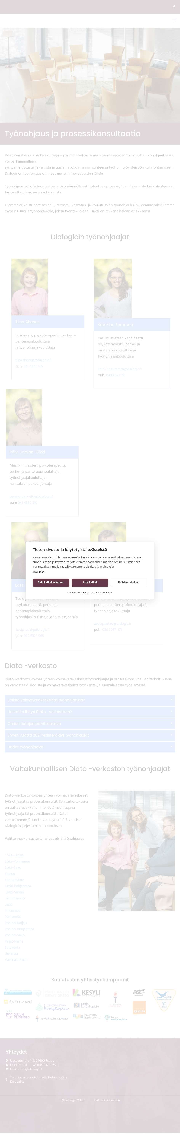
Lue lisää (39, 572)
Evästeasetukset (129, 582)
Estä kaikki (90, 582)
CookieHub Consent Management (96, 592)
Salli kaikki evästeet (51, 582)
